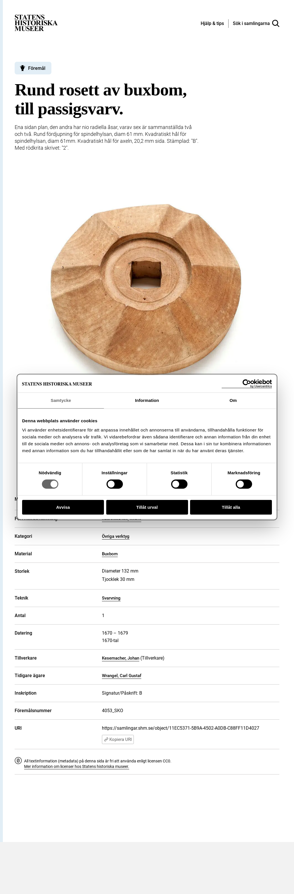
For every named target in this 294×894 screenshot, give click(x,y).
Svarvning (111, 598)
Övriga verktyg (115, 536)
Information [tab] (147, 400)
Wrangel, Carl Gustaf (121, 675)
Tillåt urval (147, 507)
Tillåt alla (231, 507)
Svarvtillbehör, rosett (121, 518)
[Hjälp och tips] (212, 24)
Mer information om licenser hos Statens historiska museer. (76, 766)
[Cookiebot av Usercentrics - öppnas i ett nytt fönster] (247, 383)
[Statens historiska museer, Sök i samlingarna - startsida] (36, 22)
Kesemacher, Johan (120, 658)
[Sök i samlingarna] (256, 23)
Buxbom (110, 553)
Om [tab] (233, 400)
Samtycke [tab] (61, 400)
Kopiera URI (118, 739)
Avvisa (63, 507)
